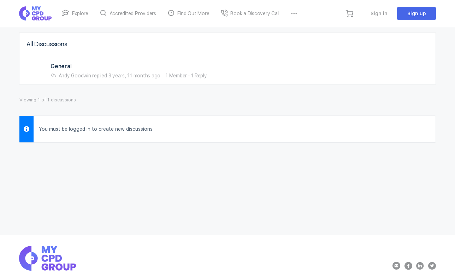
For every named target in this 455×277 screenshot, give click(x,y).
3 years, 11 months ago (134, 75)
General (61, 66)
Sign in (379, 13)
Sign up (416, 13)
